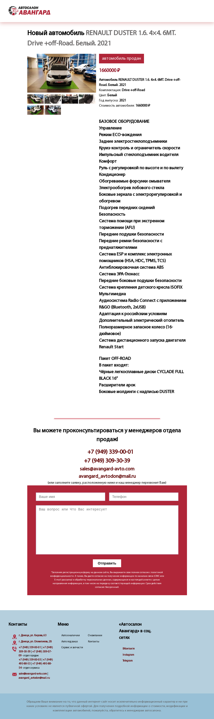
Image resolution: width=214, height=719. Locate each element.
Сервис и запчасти (72, 647)
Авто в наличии (70, 635)
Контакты (93, 641)
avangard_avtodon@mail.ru (107, 476)
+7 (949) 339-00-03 (30, 660)
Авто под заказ (69, 641)
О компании (95, 635)
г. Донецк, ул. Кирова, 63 (32, 635)
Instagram (128, 655)
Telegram (128, 661)
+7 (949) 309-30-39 (107, 461)
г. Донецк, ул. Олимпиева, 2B (35, 641)
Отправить (107, 563)
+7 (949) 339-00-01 (110, 452)
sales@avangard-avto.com (107, 469)
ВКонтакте (129, 649)
